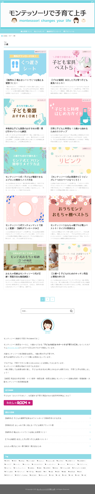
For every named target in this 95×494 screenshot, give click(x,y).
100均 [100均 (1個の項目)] (8, 461)
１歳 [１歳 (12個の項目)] (58, 475)
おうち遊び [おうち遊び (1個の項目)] (31, 461)
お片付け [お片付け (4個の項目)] (60, 461)
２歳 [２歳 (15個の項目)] (65, 475)
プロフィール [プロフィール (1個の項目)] (83, 464)
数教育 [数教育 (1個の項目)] (39, 471)
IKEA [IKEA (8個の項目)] (15, 461)
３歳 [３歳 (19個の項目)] (71, 475)
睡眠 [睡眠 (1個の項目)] (64, 471)
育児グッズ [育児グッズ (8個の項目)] (9, 475)
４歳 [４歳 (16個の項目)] (78, 475)
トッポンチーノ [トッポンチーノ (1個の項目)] (51, 464)
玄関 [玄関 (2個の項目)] (58, 471)
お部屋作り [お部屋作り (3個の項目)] (82, 461)
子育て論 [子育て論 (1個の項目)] (31, 471)
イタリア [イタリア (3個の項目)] (8, 464)
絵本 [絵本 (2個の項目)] (80, 471)
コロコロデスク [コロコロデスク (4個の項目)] (38, 464)
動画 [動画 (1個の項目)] (40, 468)
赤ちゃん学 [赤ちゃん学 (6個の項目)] (43, 475)
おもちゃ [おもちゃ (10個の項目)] (41, 461)
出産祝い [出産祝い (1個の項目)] (32, 468)
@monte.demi (13, 348)
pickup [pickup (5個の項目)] (22, 461)
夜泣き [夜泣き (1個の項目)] (56, 468)
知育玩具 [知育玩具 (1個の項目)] (72, 471)
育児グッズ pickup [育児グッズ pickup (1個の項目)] (21, 475)
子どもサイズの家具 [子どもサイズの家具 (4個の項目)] (80, 468)
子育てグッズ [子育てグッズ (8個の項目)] (20, 471)
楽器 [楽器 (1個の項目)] (51, 471)
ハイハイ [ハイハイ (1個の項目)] (62, 464)
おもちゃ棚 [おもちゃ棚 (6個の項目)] (51, 461)
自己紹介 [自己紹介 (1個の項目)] (34, 475)
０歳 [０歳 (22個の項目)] (52, 475)
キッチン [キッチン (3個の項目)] (17, 464)
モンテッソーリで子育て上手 (46, 489)
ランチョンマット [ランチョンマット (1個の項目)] (20, 468)
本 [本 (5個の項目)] (45, 471)
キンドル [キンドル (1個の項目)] (27, 464)
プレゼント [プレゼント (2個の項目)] (72, 464)
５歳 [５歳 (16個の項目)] (84, 475)
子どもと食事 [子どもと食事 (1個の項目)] (66, 468)
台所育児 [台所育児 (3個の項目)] (47, 468)
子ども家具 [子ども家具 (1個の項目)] (9, 471)
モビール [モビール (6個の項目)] (8, 468)
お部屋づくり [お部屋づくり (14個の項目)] (71, 461)
